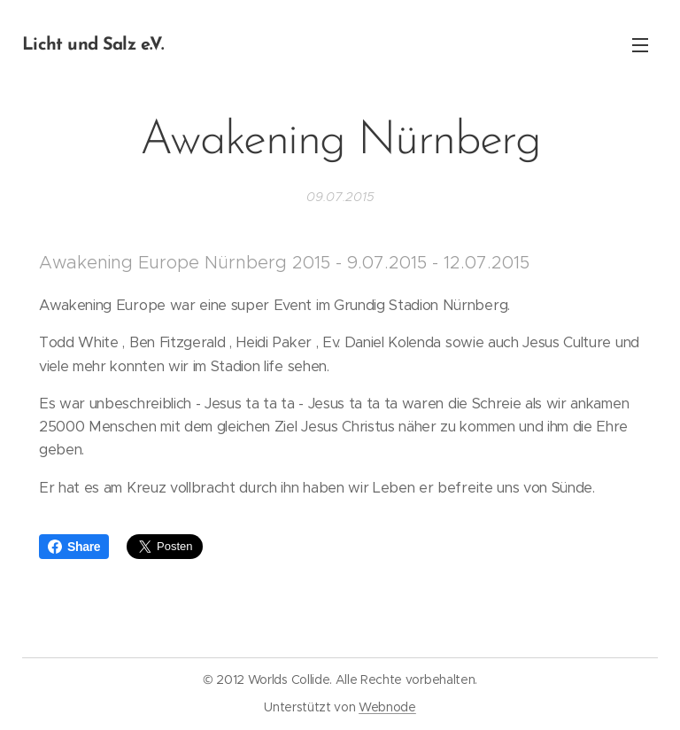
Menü (640, 45)
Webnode (387, 707)
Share (74, 547)
